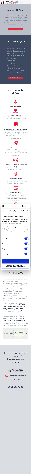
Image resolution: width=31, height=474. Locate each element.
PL (20, 2)
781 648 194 (17, 379)
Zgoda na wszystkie (15, 261)
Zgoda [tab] (5, 211)
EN (23, 2)
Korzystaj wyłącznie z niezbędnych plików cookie (15, 266)
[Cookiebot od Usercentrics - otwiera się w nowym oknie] (22, 206)
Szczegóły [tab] (13, 211)
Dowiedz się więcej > (15, 29)
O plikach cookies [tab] (23, 211)
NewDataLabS (10, 2)
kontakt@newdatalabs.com (18, 375)
